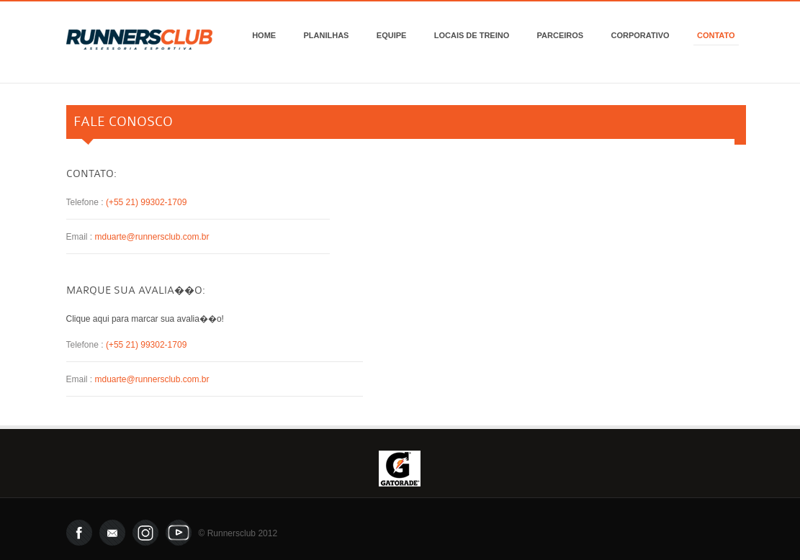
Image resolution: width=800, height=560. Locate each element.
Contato (716, 35)
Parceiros (560, 35)
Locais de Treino (472, 35)
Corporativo (640, 35)
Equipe (392, 35)
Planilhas (326, 35)
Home (264, 35)
